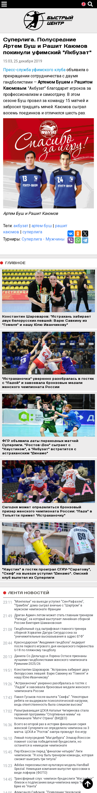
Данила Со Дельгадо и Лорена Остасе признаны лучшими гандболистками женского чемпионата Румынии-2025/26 (50, 660)
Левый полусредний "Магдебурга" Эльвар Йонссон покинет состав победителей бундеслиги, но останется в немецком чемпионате (52, 741)
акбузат (20, 225)
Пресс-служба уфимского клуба (34, 69)
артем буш (42, 225)
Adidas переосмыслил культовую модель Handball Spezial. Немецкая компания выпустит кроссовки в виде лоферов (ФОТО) (52, 768)
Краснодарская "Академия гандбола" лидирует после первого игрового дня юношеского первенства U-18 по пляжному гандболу (54, 646)
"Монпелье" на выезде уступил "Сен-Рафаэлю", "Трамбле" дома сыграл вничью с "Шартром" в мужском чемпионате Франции (49, 605)
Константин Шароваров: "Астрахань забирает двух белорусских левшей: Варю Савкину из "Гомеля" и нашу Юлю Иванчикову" (51, 673)
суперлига (32, 231)
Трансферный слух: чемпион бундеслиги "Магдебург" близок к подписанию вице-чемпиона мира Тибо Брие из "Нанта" (54, 782)
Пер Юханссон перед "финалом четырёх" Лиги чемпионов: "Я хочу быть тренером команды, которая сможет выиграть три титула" (53, 755)
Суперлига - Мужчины (43, 239)
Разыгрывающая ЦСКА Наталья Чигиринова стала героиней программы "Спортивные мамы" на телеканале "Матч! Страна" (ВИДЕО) (51, 714)
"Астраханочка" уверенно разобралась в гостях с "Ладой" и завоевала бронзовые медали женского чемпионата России (52, 687)
